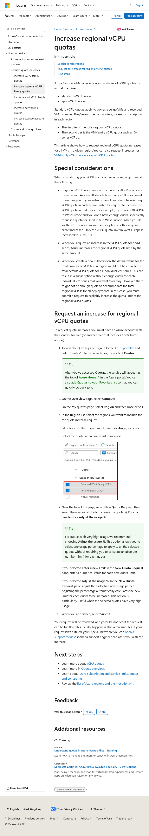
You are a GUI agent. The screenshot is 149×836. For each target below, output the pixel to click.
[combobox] (25, 29)
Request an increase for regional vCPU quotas (84, 69)
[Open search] (131, 5)
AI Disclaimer (12, 818)
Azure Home (87, 377)
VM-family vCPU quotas (70, 155)
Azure (68, 29)
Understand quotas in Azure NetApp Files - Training (85, 750)
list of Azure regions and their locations (103, 683)
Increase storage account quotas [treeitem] (29, 121)
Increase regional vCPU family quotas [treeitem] (28, 89)
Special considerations (70, 63)
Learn (57, 29)
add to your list (94, 382)
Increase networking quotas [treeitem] (26, 110)
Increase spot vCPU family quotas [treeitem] (29, 99)
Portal (117, 15)
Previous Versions (35, 818)
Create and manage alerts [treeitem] (26, 129)
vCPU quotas (95, 663)
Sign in (140, 5)
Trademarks (123, 818)
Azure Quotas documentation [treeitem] (25, 36)
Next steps (63, 74)
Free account (134, 15)
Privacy (85, 818)
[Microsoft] (7, 5)
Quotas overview (92, 668)
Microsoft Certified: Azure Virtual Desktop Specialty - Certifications (95, 767)
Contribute (69, 818)
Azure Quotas (84, 29)
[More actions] (141, 29)
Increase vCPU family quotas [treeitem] (26, 78)
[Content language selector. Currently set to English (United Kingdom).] (24, 809)
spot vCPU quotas (103, 155)
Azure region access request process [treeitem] (27, 61)
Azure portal (122, 348)
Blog (52, 818)
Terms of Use (104, 818)
